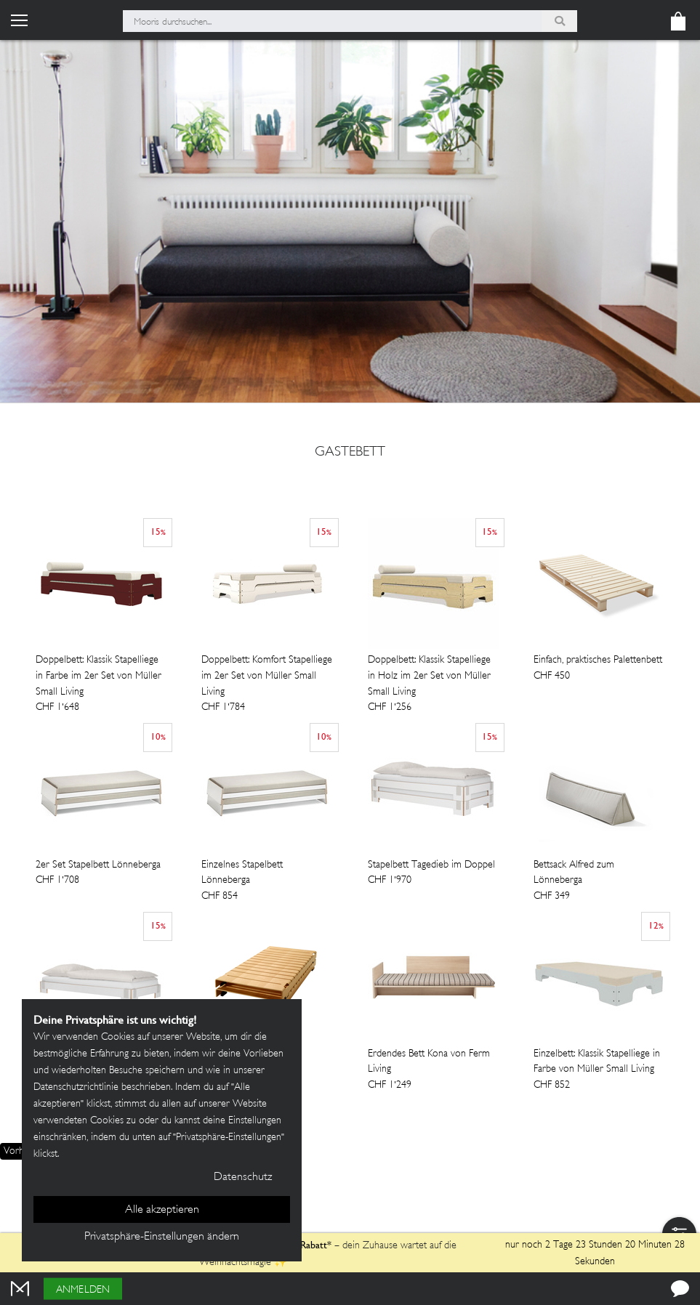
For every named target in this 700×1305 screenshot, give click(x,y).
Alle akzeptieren (162, 1210)
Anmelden (83, 1290)
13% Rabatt (304, 1245)
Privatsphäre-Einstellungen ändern (161, 1237)
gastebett (350, 452)
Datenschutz (243, 1177)
